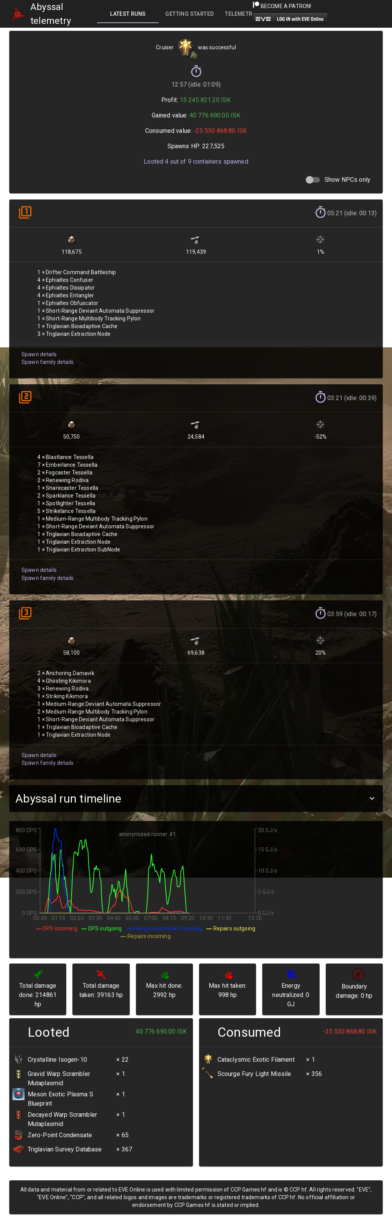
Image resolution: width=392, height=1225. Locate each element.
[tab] (128, 14)
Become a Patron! (282, 6)
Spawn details (38, 350)
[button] (196, 798)
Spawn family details (46, 358)
